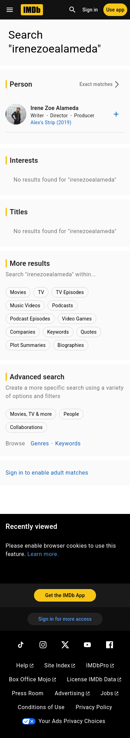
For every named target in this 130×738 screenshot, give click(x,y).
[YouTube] (87, 644)
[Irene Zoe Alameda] (16, 114)
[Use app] (115, 9)
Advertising (72, 693)
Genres (40, 443)
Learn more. (43, 554)
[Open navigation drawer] (9, 9)
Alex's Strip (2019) (51, 122)
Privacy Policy (94, 707)
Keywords (68, 443)
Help (24, 665)
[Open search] (72, 9)
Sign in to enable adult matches (47, 472)
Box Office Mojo (32, 679)
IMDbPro (100, 665)
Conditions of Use (41, 707)
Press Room (27, 693)
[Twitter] (65, 644)
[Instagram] (43, 644)
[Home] (32, 9)
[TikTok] (20, 644)
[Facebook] (109, 644)
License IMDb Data (94, 679)
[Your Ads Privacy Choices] (29, 721)
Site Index (59, 665)
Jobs (109, 693)
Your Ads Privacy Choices (71, 721)
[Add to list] (116, 114)
